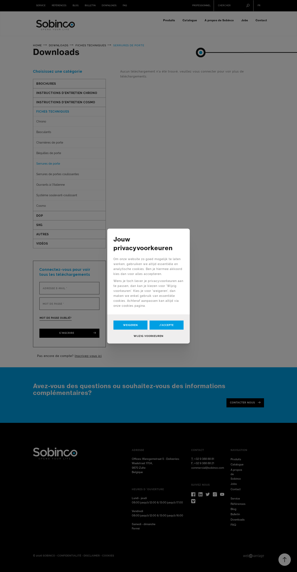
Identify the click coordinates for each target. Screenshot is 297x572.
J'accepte (166, 325)
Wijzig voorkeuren (148, 336)
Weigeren (130, 325)
